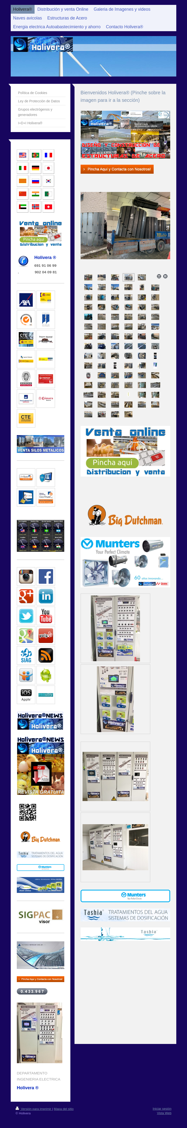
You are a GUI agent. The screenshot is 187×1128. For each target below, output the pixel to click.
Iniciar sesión (162, 1108)
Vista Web (164, 1113)
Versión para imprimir (34, 1109)
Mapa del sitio (64, 1109)
